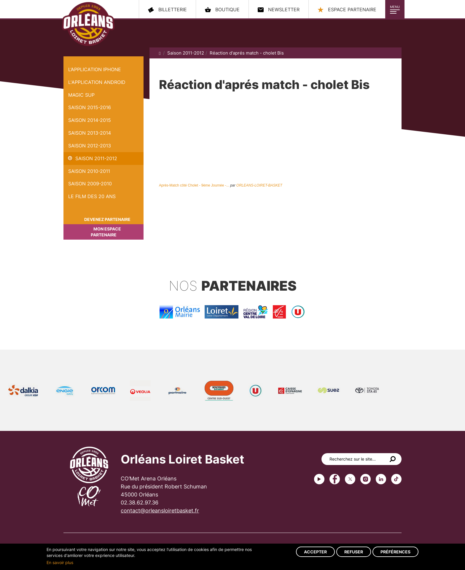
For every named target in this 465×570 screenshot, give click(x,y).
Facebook (334, 479)
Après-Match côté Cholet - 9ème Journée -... (194, 185)
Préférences (395, 551)
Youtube (319, 479)
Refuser (353, 551)
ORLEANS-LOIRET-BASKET (259, 185)
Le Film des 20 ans (92, 196)
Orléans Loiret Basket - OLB (88, 24)
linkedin (381, 479)
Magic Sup (81, 95)
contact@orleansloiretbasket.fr (160, 510)
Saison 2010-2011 (89, 171)
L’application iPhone (94, 69)
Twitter (350, 479)
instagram (365, 479)
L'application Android (96, 82)
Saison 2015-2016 (89, 107)
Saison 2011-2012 (96, 158)
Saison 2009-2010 (90, 184)
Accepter (315, 551)
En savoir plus (60, 562)
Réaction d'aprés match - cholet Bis (103, 60)
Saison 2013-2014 (89, 133)
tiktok (396, 479)
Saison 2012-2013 (89, 146)
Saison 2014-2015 (89, 120)
